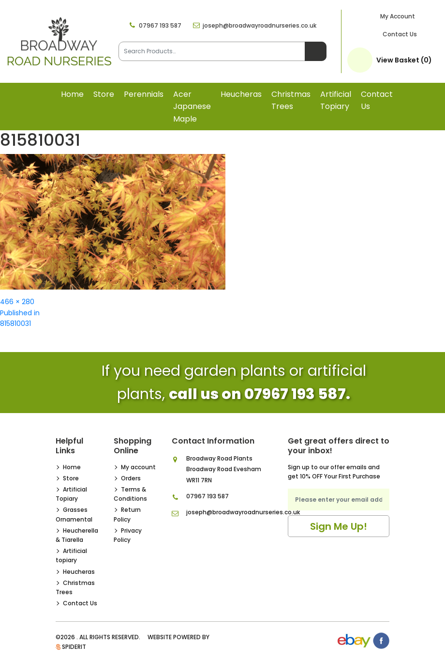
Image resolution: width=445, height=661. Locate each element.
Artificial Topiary (71, 494)
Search (315, 51)
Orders (131, 478)
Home (72, 94)
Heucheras (241, 94)
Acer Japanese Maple (192, 106)
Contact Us (400, 34)
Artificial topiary (335, 100)
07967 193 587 (160, 25)
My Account (397, 16)
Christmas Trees (291, 100)
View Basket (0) (404, 60)
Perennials (143, 94)
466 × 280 (17, 302)
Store (103, 94)
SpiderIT (74, 647)
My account (138, 467)
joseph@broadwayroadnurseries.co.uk (259, 25)
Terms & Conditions (130, 494)
